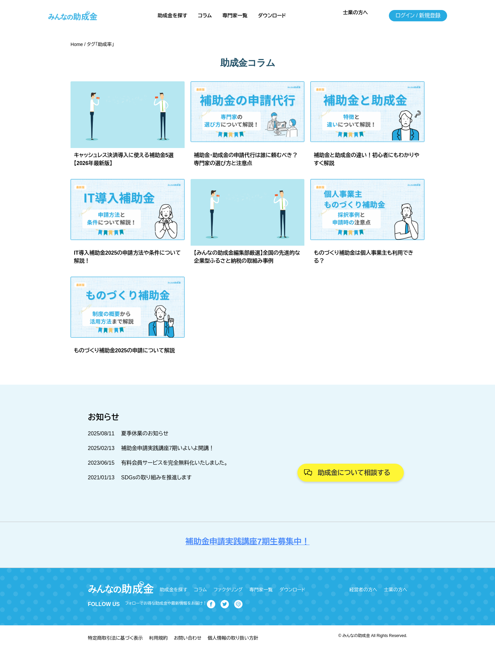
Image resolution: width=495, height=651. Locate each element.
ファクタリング (228, 589)
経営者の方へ (363, 589)
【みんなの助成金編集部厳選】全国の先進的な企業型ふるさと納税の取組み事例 (247, 257)
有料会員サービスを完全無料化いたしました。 (174, 463)
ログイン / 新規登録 (418, 15)
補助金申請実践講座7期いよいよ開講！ (167, 448)
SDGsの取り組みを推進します (156, 477)
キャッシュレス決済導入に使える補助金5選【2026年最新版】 (124, 159)
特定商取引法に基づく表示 (115, 638)
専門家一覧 (235, 15)
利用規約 (158, 638)
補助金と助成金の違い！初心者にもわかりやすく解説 (366, 159)
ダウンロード (272, 15)
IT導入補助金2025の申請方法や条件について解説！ (127, 257)
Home (77, 44)
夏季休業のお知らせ (144, 433)
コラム (205, 15)
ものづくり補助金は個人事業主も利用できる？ (363, 257)
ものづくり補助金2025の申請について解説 (124, 350)
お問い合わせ (187, 638)
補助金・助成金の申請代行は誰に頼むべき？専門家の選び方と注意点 (246, 159)
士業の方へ (355, 12)
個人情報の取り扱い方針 (233, 638)
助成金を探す (172, 15)
